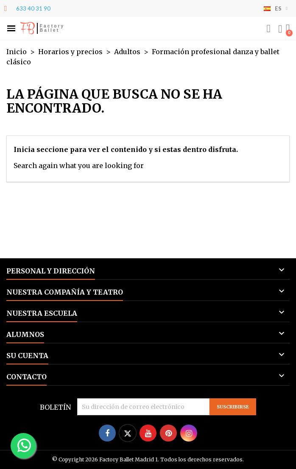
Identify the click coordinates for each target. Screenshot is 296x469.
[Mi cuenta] (280, 29)
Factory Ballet (52, 28)
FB (27, 28)
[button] (11, 29)
